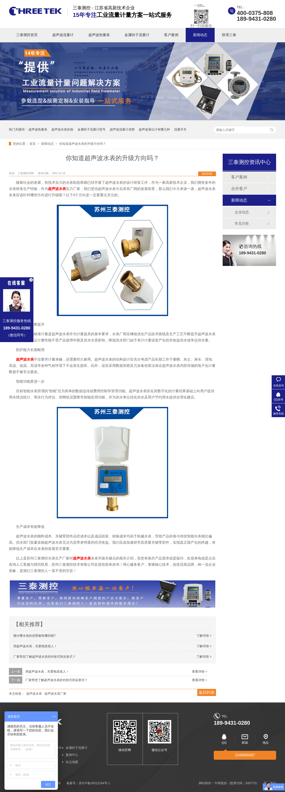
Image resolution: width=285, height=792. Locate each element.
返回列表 (207, 173)
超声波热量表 (99, 35)
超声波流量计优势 (122, 129)
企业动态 (242, 212)
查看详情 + (199, 671)
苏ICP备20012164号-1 (94, 783)
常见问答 (242, 223)
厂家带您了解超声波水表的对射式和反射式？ (44, 656)
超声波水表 (34, 693)
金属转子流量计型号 (91, 129)
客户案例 (171, 35)
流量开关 (180, 129)
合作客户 (239, 188)
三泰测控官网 (26, 173)
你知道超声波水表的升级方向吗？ (82, 143)
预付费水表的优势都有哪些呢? (34, 635)
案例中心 (72, 755)
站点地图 (72, 762)
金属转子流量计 (136, 35)
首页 (33, 143)
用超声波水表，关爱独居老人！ (35, 646)
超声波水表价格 (62, 129)
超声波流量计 (63, 35)
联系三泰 (229, 35)
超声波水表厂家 (55, 693)
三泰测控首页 (27, 35)
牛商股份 (220, 783)
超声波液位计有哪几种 (154, 129)
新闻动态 (200, 35)
